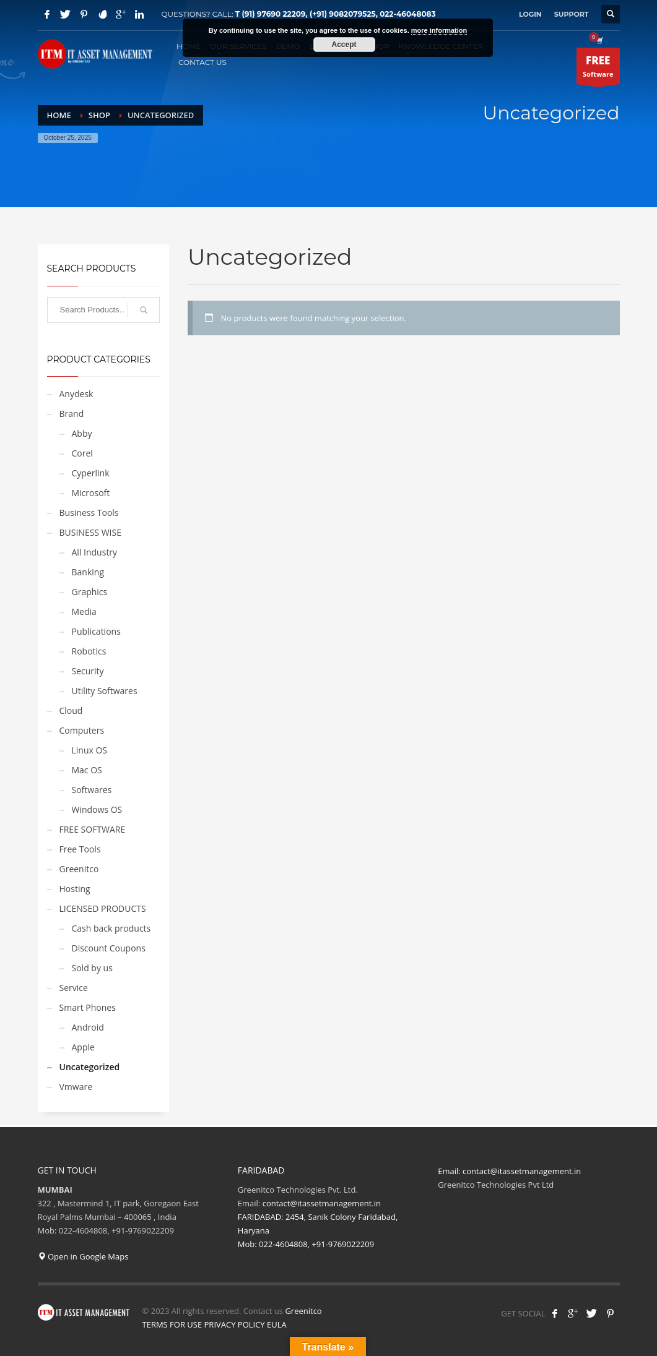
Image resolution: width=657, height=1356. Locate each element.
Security (88, 671)
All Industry (95, 552)
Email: (450, 1171)
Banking (88, 572)
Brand (71, 413)
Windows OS (97, 809)
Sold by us (92, 968)
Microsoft (91, 493)
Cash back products (111, 928)
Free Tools (80, 849)
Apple (83, 1047)
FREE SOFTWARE (92, 829)
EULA (277, 1324)
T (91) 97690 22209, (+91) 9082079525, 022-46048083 (335, 14)
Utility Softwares (104, 691)
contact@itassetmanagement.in (522, 1171)
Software (598, 68)
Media (84, 611)
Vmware (76, 1086)
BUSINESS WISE (90, 532)
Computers (82, 730)
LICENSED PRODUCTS (102, 908)
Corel (82, 453)
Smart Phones (87, 1007)
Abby (82, 433)
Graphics (90, 592)
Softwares (92, 790)
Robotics (89, 651)
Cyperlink (91, 473)
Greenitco (79, 869)
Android (88, 1027)
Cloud (71, 710)
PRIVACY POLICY (234, 1324)
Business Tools (89, 512)
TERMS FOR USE (172, 1324)
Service (73, 987)
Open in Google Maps (83, 1256)
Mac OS (87, 770)
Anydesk (76, 394)
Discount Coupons (109, 948)
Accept (343, 44)
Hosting (74, 889)
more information (439, 30)
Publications (96, 631)
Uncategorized (89, 1067)
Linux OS (90, 750)
